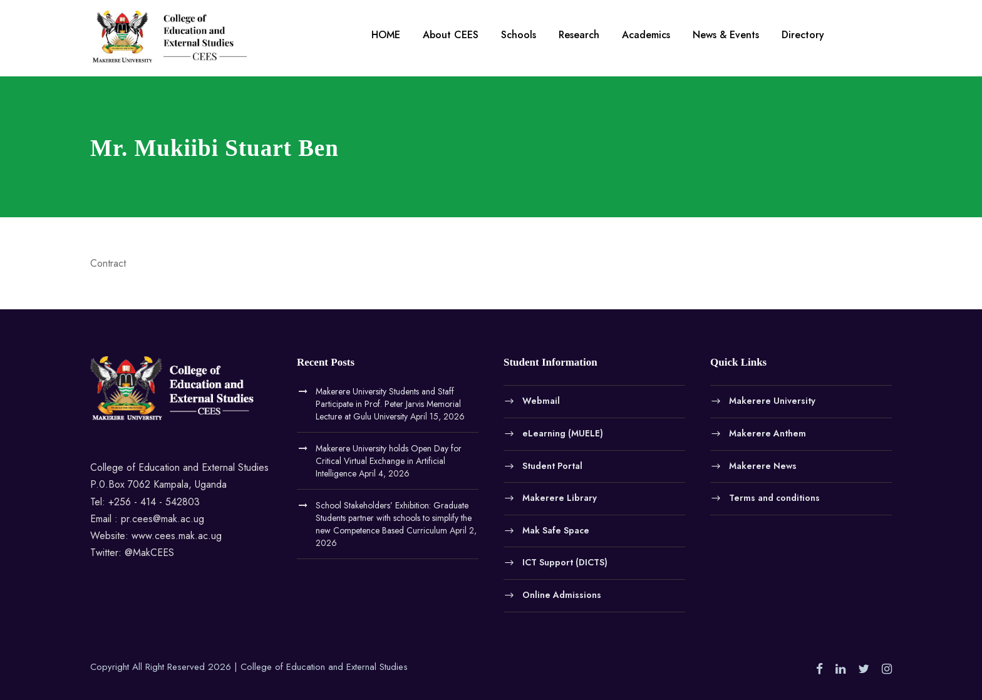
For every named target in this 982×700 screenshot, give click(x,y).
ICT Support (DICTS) (564, 562)
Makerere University (772, 400)
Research (579, 35)
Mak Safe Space (555, 529)
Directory (803, 35)
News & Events (726, 35)
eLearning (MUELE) (562, 433)
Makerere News (763, 465)
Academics (646, 35)
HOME (385, 35)
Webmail (541, 400)
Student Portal (552, 465)
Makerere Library (559, 498)
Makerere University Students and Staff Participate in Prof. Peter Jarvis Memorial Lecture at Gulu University (388, 404)
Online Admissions (561, 594)
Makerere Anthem (767, 433)
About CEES (450, 35)
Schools (518, 35)
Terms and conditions (774, 498)
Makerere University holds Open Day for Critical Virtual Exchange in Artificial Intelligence (389, 461)
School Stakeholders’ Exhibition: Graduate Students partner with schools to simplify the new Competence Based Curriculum (394, 518)
